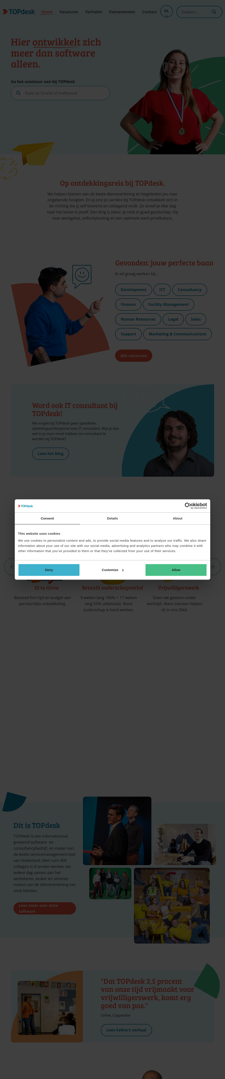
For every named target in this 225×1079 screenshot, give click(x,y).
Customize (113, 570)
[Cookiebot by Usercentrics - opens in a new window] (188, 506)
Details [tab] (112, 518)
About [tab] (177, 518)
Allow (176, 570)
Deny (49, 570)
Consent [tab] (47, 518)
